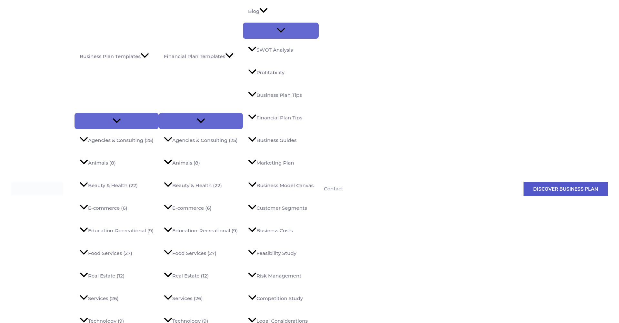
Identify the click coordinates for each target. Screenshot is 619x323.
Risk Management (274, 276)
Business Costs (270, 230)
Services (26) (99, 298)
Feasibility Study (272, 253)
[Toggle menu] (117, 121)
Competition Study (275, 298)
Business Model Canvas (281, 185)
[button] (566, 189)
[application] (145, 56)
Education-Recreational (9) (117, 230)
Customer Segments (277, 208)
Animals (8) (98, 163)
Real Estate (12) (102, 276)
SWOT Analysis (270, 50)
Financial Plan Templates (199, 56)
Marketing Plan (271, 163)
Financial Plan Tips (275, 118)
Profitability (266, 72)
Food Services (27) (106, 253)
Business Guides (272, 140)
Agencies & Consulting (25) (117, 140)
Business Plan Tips (275, 95)
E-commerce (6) (103, 208)
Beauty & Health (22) (109, 185)
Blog (258, 11)
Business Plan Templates (114, 56)
